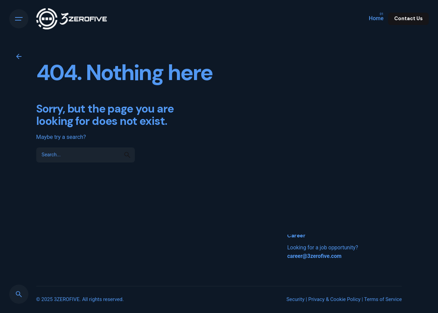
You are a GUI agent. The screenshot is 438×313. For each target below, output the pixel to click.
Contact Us (408, 18)
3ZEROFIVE (67, 299)
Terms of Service (383, 299)
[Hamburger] (18, 18)
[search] (127, 154)
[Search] (18, 294)
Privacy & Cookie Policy (334, 299)
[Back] (18, 56)
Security (295, 299)
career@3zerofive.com (314, 256)
